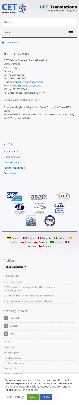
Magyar (8, 21)
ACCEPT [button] (33, 396)
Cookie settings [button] (14, 397)
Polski (26, 242)
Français (44, 238)
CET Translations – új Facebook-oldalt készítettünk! (29, 295)
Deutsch (13, 238)
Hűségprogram (12, 157)
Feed (9, 333)
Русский (40, 242)
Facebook (11, 318)
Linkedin (11, 325)
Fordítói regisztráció (14, 167)
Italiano (60, 238)
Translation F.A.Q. (13, 162)
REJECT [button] (46, 396)
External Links (10, 368)
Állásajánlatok (11, 151)
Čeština (45, 246)
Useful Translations (13, 373)
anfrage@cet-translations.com (27, 81)
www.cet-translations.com (27, 85)
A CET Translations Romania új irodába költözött (28, 300)
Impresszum (13, 42)
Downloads (10, 173)
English (29, 238)
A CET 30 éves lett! (13, 281)
